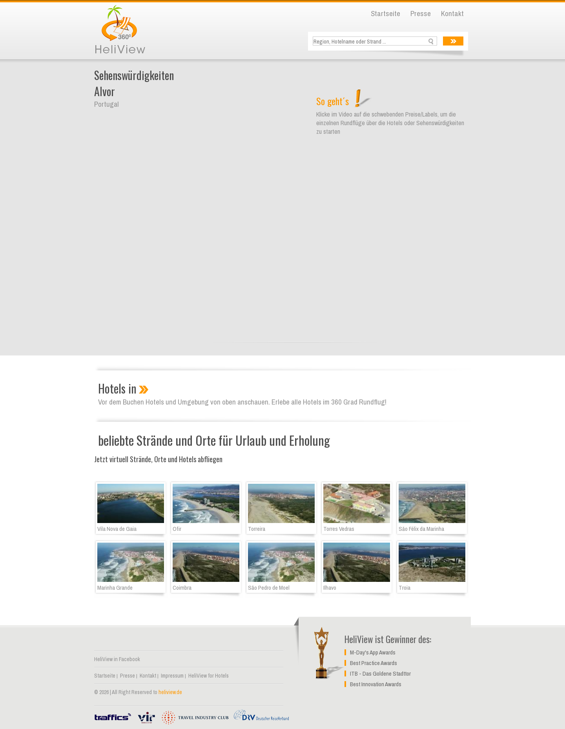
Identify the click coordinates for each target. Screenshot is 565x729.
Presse (420, 13)
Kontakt (452, 13)
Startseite (385, 13)
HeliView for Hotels (208, 675)
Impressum (172, 675)
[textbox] (376, 41)
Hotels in (117, 388)
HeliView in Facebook (117, 659)
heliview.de (170, 692)
